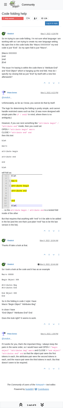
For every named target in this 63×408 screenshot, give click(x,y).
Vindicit (10, 34)
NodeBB (29, 389)
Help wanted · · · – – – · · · (12, 18)
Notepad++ (41, 384)
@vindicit (6, 97)
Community (28, 4)
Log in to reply (52, 23)
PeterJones (12, 93)
